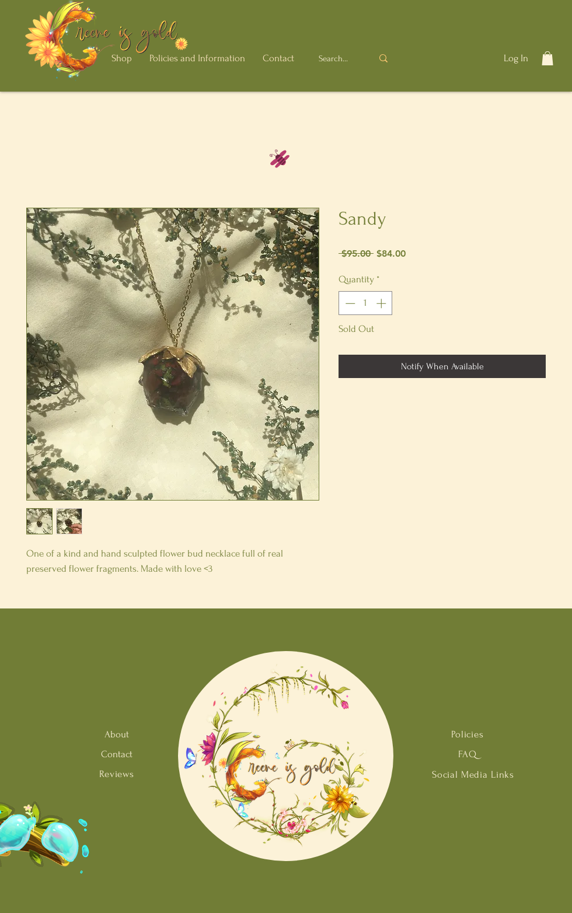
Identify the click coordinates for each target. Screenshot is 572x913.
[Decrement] (349, 303)
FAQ (467, 754)
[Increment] (382, 303)
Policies (467, 734)
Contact (116, 754)
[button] (122, 58)
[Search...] (335, 58)
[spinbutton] (366, 303)
